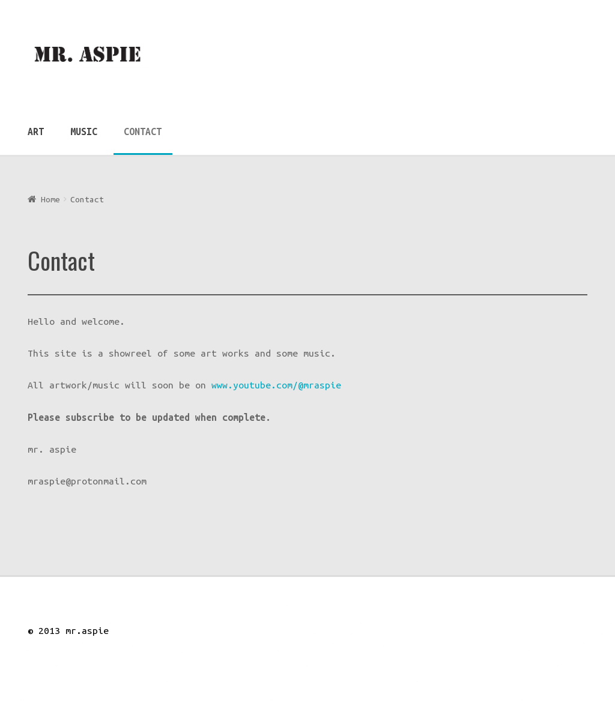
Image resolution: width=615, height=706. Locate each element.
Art (36, 131)
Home (50, 199)
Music (83, 131)
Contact (143, 131)
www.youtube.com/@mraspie (276, 384)
